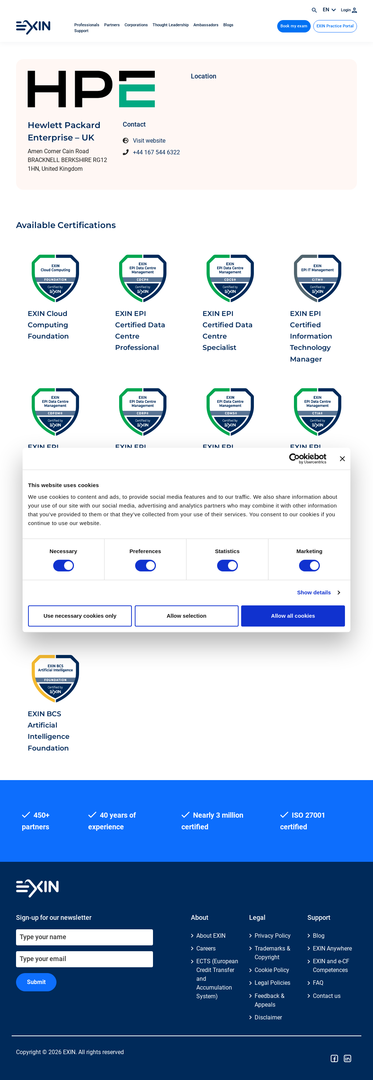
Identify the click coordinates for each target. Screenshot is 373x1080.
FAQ (318, 982)
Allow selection (186, 616)
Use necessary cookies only (79, 616)
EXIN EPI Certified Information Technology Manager (311, 336)
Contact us (327, 995)
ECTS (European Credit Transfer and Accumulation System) (217, 979)
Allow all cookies (293, 616)
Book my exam (293, 26)
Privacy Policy (273, 935)
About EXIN (210, 935)
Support (81, 30)
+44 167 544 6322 (156, 152)
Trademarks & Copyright (272, 953)
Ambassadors (206, 25)
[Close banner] (342, 458)
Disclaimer (268, 1017)
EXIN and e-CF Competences (331, 965)
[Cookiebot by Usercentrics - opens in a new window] (294, 458)
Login (349, 10)
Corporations (137, 25)
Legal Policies (272, 982)
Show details (314, 592)
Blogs (228, 25)
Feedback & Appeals (269, 1000)
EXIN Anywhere (332, 948)
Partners (112, 25)
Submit (36, 982)
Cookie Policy (272, 970)
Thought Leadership (171, 25)
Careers (206, 948)
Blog (319, 935)
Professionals (87, 25)
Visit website (149, 140)
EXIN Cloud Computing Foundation (48, 324)
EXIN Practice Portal (335, 26)
